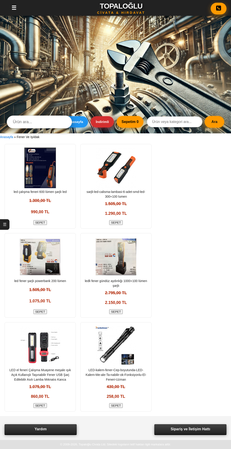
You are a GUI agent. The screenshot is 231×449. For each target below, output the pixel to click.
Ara (214, 122)
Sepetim (130, 122)
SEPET (40, 222)
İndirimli (102, 122)
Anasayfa (75, 122)
